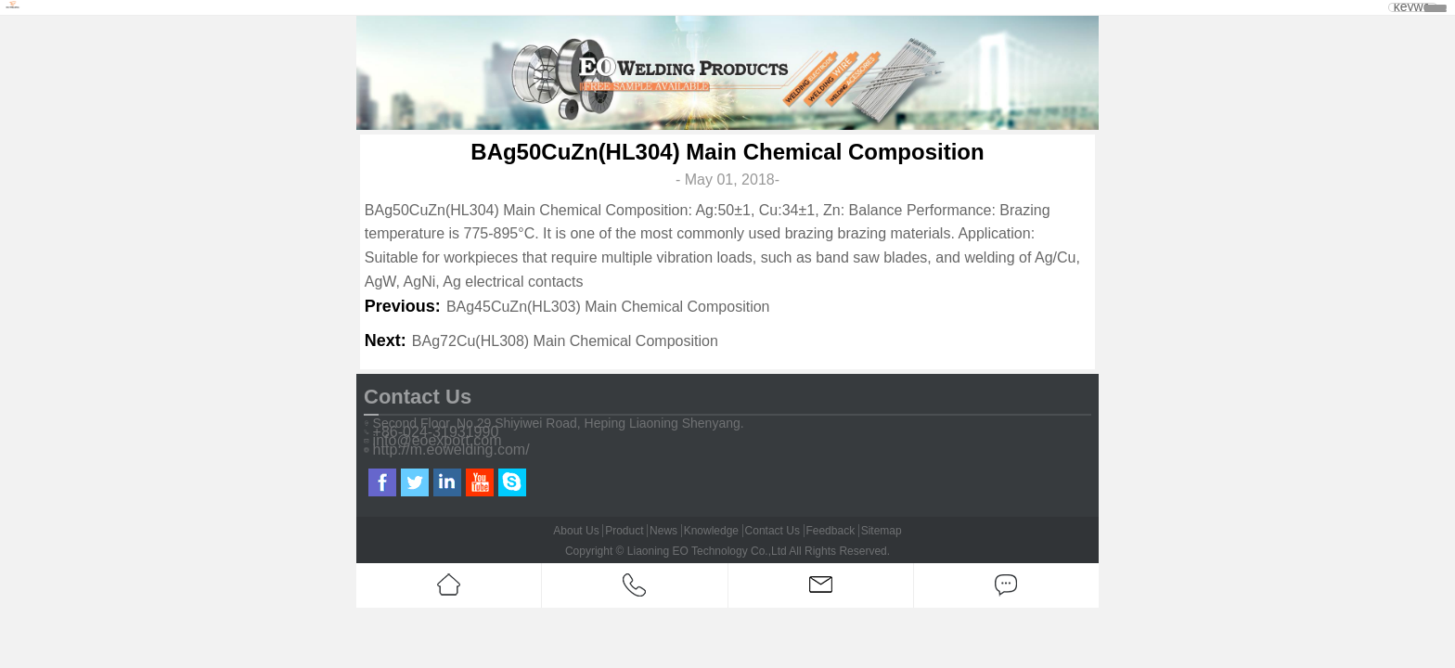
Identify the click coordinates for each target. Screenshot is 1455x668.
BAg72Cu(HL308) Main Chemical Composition (565, 341)
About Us (576, 530)
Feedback (830, 530)
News (663, 530)
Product (624, 530)
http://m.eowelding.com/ (451, 450)
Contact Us (772, 530)
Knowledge (711, 530)
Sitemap (881, 530)
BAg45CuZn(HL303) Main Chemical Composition (608, 307)
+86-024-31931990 (436, 432)
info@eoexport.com (437, 440)
